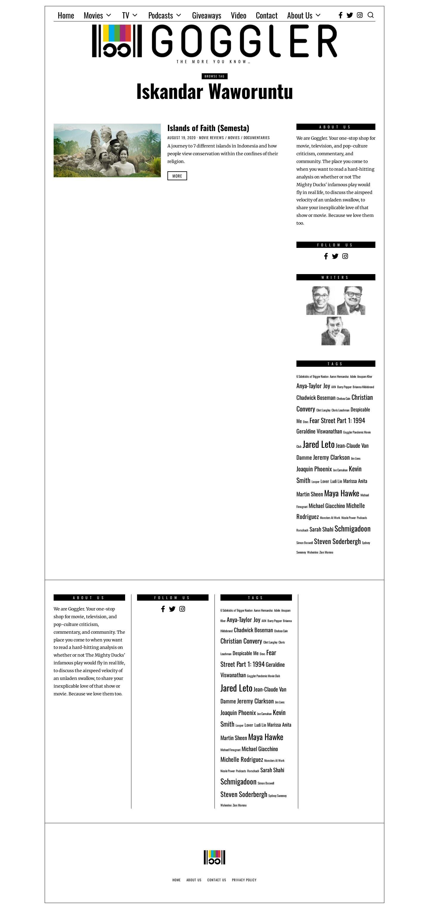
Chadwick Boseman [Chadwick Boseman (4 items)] (315, 397)
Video (238, 15)
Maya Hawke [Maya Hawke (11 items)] (341, 493)
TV (125, 15)
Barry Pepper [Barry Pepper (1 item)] (344, 386)
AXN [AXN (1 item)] (333, 386)
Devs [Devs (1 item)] (305, 421)
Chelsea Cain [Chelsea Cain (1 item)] (343, 398)
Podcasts (160, 15)
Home (66, 15)
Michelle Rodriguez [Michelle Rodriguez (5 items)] (241, 759)
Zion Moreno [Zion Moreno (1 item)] (326, 552)
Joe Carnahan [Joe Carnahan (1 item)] (340, 469)
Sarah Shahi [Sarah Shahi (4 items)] (321, 529)
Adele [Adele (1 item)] (353, 376)
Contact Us (216, 879)
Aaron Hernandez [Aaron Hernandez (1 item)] (339, 376)
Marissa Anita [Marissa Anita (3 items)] (355, 480)
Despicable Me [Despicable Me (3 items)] (246, 653)
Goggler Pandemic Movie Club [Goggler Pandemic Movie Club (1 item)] (263, 675)
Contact (267, 15)
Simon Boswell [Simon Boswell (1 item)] (304, 542)
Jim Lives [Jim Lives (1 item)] (355, 458)
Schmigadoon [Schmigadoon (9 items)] (353, 528)
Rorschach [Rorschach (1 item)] (302, 530)
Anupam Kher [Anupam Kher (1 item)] (364, 376)
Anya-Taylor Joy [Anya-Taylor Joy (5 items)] (313, 385)
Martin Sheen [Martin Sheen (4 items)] (309, 494)
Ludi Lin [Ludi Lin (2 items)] (336, 481)
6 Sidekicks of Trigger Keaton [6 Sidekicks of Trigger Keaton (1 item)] (312, 376)
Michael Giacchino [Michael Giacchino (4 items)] (327, 505)
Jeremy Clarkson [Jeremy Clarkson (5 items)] (331, 457)
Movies (93, 15)
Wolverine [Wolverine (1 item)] (312, 552)
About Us (300, 15)
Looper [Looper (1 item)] (315, 481)
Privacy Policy (244, 879)
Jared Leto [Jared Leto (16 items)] (319, 443)
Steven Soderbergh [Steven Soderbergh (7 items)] (337, 541)
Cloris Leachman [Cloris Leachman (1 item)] (340, 410)
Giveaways (206, 15)
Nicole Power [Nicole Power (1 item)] (348, 517)
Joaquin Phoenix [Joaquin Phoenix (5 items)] (314, 468)
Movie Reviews (211, 137)
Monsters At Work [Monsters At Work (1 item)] (330, 517)
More (177, 176)
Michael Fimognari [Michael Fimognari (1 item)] (230, 749)
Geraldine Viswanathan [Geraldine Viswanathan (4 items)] (319, 431)
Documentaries (257, 137)
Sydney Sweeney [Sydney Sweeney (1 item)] (277, 795)
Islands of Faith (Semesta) (208, 127)
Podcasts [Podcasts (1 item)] (362, 517)
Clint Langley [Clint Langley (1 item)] (323, 410)
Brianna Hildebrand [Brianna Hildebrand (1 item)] (363, 386)
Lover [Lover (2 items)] (325, 481)
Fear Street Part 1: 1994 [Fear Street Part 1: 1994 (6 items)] (337, 420)
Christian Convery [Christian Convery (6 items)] (241, 640)
